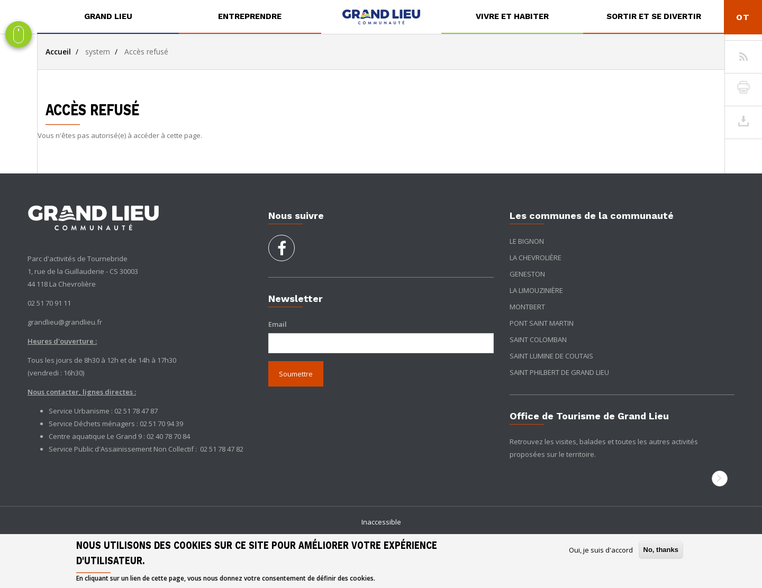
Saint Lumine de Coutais (551, 356)
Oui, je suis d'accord (601, 550)
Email (277, 324)
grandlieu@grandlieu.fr (65, 322)
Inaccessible (381, 522)
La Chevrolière (535, 257)
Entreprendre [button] (250, 16)
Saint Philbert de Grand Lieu (559, 372)
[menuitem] (108, 17)
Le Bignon (527, 241)
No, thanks (660, 550)
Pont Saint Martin (542, 323)
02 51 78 (213, 449)
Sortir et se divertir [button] (653, 16)
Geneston (527, 274)
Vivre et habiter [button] (512, 16)
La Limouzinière (536, 290)
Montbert (527, 306)
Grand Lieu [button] (108, 16)
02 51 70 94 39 (161, 423)
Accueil (58, 52)
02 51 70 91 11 (49, 303)
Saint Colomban (538, 339)
